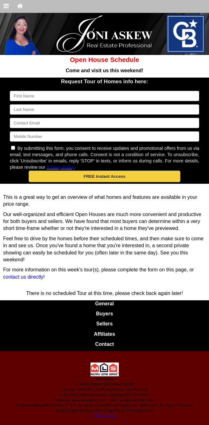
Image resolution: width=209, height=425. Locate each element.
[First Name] (104, 96)
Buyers (104, 313)
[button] (104, 176)
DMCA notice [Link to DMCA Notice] (104, 416)
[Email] (104, 123)
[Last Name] (104, 109)
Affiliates (104, 334)
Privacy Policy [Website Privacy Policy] (61, 167)
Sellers (104, 323)
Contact (104, 344)
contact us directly (23, 277)
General (104, 303)
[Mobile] (104, 136)
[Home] (20, 6)
